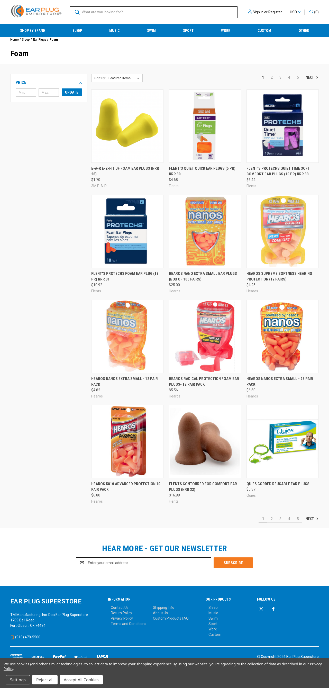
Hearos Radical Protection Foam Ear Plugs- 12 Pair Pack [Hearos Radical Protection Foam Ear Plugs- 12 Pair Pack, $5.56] (204, 381)
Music (114, 31)
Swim (151, 31)
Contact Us (120, 607)
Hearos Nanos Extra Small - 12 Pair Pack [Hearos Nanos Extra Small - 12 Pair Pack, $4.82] (124, 381)
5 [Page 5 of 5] (298, 77)
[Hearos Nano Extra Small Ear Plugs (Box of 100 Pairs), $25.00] (205, 231)
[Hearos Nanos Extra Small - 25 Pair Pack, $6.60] (283, 336)
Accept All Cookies (81, 680)
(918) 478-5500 (25, 637)
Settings (18, 680)
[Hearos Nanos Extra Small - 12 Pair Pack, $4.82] (127, 336)
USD (295, 12)
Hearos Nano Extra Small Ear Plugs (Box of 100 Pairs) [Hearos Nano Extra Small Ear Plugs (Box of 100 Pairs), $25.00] (203, 276)
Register (275, 12)
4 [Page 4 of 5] (289, 77)
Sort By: (100, 78)
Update (71, 92)
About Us (160, 613)
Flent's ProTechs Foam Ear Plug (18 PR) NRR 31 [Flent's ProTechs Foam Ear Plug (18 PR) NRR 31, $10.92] (125, 276)
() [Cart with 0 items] (314, 12)
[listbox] (125, 78)
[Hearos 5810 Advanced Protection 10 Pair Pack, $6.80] (127, 441)
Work (225, 31)
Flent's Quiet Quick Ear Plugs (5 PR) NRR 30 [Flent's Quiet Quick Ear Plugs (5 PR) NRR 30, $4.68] (202, 171)
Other (304, 31)
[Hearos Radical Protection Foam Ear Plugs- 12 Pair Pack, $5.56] (205, 336)
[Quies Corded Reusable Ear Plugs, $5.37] (283, 441)
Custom (264, 31)
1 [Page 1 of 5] (263, 77)
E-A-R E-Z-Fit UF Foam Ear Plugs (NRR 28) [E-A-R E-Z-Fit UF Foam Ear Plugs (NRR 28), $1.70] (125, 171)
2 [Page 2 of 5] (272, 77)
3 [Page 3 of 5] (280, 77)
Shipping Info (163, 607)
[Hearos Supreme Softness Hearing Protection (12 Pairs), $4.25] (283, 231)
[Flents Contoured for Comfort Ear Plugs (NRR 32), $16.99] (205, 441)
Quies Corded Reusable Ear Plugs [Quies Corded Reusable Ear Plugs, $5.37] (277, 484)
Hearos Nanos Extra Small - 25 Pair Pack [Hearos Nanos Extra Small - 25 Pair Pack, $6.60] (279, 381)
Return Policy (121, 613)
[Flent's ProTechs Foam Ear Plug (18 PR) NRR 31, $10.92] (127, 231)
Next (312, 77)
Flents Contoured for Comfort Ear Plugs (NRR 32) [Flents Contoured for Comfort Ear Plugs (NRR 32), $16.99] (203, 487)
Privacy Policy (122, 618)
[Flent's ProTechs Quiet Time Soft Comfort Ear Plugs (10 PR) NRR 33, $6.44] (283, 126)
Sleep (77, 31)
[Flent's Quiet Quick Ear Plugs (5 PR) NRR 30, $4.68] (205, 126)
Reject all (44, 680)
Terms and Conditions (128, 624)
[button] (49, 82)
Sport (188, 31)
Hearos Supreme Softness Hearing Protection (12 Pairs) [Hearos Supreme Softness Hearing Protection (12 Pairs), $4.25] (279, 276)
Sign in (258, 12)
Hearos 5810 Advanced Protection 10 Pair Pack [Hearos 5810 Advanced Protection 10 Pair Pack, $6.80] (125, 487)
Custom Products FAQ (171, 618)
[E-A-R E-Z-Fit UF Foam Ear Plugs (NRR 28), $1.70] (127, 126)
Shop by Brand (32, 31)
